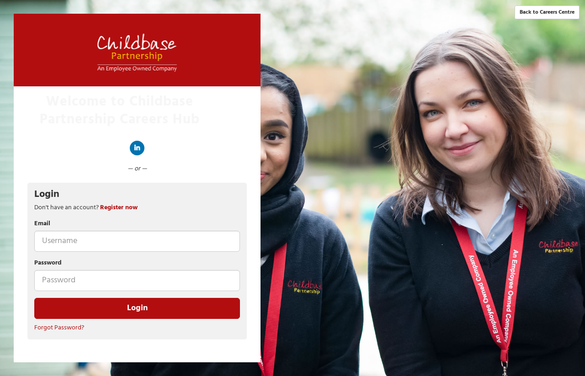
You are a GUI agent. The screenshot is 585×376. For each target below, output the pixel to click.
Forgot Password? (59, 328)
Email (42, 223)
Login (137, 308)
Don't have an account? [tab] (86, 207)
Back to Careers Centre (547, 12)
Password (48, 263)
